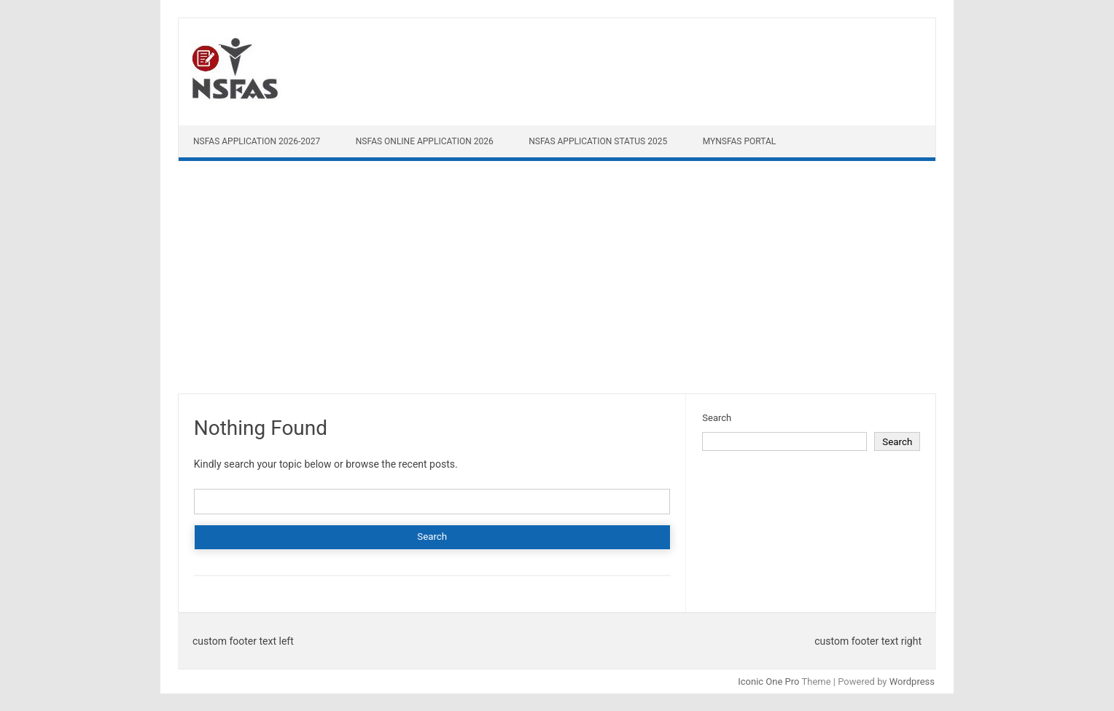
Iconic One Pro (768, 681)
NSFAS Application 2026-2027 (256, 141)
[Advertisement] (557, 280)
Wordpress (912, 681)
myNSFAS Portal (739, 141)
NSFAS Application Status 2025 (598, 141)
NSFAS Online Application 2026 (425, 141)
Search (716, 417)
